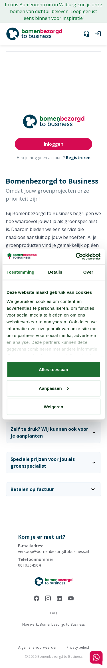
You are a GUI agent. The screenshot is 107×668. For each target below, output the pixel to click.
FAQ (53, 613)
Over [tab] (88, 272)
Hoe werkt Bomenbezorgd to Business (53, 624)
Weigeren (53, 406)
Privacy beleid (77, 647)
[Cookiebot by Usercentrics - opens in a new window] (76, 256)
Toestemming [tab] (21, 272)
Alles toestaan (53, 369)
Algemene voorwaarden (37, 647)
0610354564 (29, 565)
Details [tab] (55, 272)
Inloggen (53, 144)
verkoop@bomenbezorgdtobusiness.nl (53, 551)
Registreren (78, 157)
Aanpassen (54, 388)
